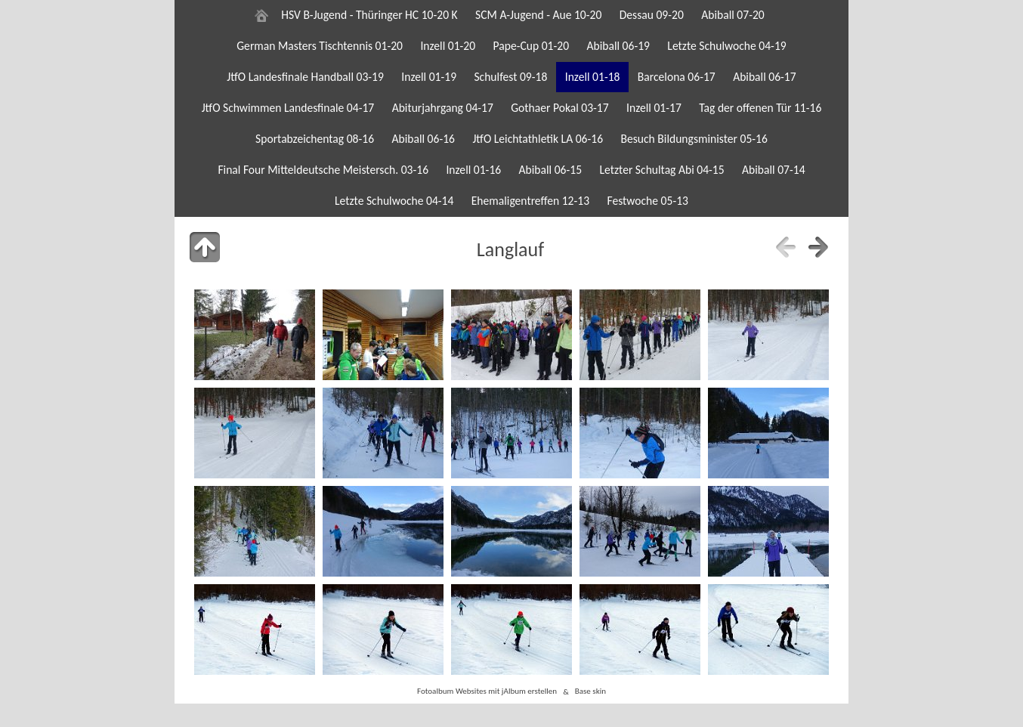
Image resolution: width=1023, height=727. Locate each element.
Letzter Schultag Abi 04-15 (661, 169)
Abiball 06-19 (618, 46)
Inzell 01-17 (653, 108)
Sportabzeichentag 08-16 (314, 138)
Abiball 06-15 (551, 169)
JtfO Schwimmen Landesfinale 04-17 (288, 108)
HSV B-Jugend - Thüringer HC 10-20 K (369, 15)
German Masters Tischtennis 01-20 (319, 46)
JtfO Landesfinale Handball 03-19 (305, 77)
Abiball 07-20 (733, 15)
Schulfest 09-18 (510, 77)
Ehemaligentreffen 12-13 (530, 200)
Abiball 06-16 (423, 138)
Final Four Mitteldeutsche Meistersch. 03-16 (323, 169)
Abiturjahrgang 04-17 (442, 108)
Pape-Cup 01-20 (531, 46)
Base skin (590, 691)
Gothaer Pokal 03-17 (559, 108)
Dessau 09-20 (652, 15)
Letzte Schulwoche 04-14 (394, 200)
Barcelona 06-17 (676, 77)
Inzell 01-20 (447, 46)
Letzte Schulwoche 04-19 (726, 46)
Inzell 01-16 (473, 169)
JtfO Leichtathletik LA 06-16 (537, 138)
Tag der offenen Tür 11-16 (760, 108)
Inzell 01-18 (592, 77)
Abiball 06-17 (764, 77)
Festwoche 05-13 (647, 200)
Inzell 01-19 (428, 77)
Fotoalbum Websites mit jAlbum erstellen (487, 691)
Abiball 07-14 (773, 169)
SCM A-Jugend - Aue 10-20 (538, 15)
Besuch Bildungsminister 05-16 (693, 138)
